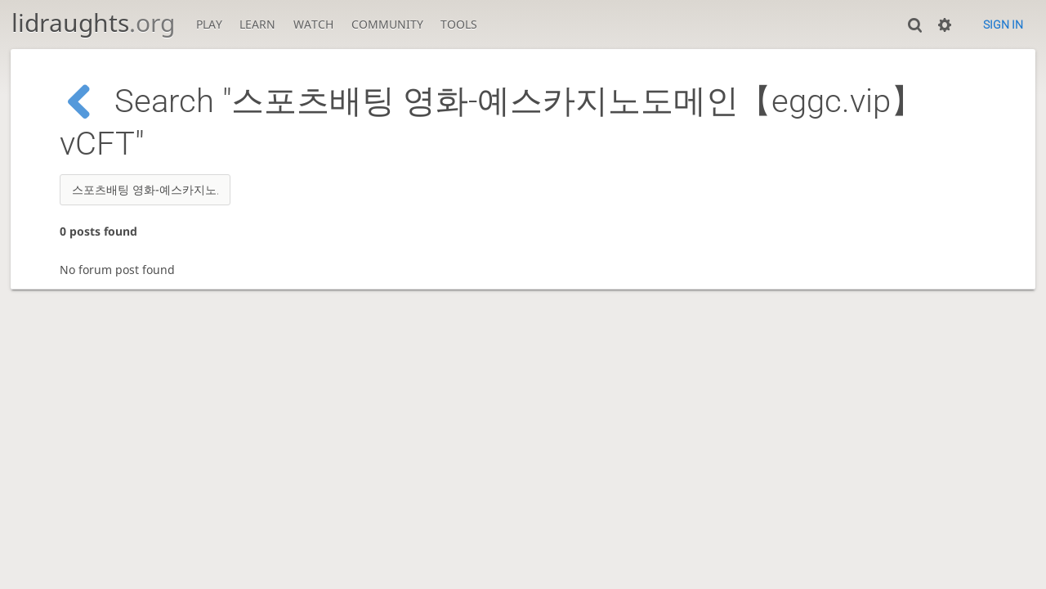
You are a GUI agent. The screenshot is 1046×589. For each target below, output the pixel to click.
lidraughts (93, 22)
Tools (458, 24)
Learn (257, 24)
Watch (313, 24)
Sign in (1003, 24)
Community (387, 24)
